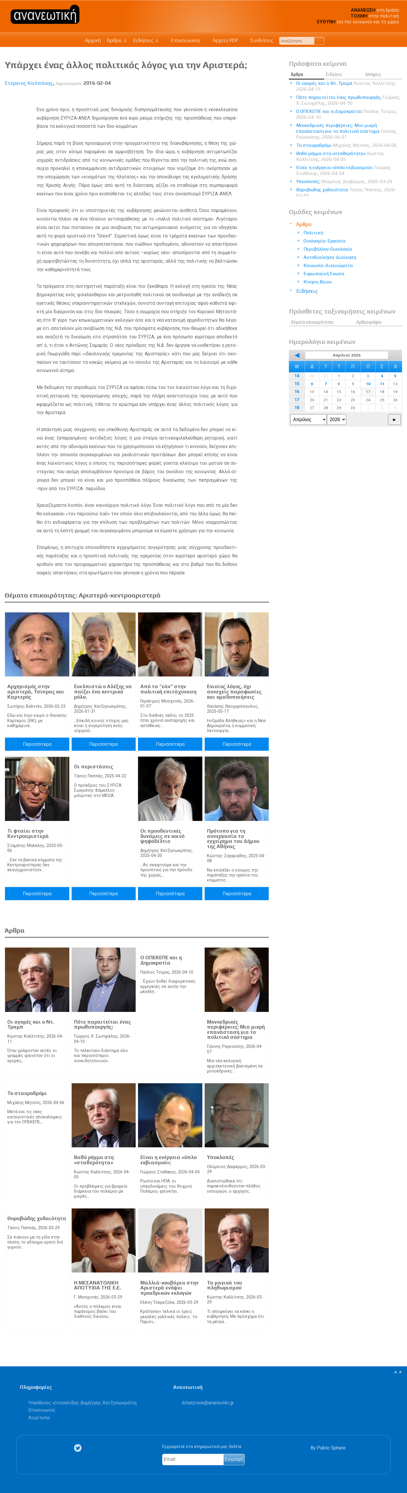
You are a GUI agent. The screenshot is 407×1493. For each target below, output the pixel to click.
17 (296, 399)
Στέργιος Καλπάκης (29, 83)
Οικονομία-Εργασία (324, 241)
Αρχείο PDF (222, 40)
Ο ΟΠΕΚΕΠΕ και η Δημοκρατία (161, 960)
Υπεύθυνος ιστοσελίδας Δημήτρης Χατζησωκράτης (82, 1403)
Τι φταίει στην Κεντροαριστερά (28, 833)
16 (296, 391)
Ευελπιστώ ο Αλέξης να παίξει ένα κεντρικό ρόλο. (103, 691)
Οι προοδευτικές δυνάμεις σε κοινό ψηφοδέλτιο (162, 836)
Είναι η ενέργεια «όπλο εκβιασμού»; (168, 1159)
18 (296, 407)
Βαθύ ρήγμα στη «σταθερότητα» (94, 1159)
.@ (208, 1403)
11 (382, 383)
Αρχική (93, 40)
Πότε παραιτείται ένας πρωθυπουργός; (102, 1024)
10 (368, 383)
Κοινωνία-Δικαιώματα (328, 265)
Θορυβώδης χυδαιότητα (36, 1218)
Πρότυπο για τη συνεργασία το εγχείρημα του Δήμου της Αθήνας (233, 838)
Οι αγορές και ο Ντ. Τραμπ (30, 1024)
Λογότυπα (39, 1417)
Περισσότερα (37, 744)
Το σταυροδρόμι (27, 1093)
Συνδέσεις (259, 40)
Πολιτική (313, 232)
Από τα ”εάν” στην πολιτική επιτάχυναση (168, 689)
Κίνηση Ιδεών (317, 282)
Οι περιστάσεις (93, 766)
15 (296, 383)
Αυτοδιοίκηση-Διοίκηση (329, 257)
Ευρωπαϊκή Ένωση (323, 273)
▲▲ (398, 1371)
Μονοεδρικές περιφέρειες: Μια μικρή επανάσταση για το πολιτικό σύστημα (236, 1029)
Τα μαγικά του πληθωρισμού (224, 1285)
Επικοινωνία (183, 40)
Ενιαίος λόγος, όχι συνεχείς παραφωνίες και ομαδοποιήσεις (234, 691)
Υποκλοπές (220, 1157)
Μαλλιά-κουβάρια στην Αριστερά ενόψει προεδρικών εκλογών (169, 1288)
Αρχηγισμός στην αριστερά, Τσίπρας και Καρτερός (35, 691)
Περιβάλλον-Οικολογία (327, 249)
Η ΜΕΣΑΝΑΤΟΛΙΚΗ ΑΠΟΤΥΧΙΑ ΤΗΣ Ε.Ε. (97, 1285)
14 (296, 375)
